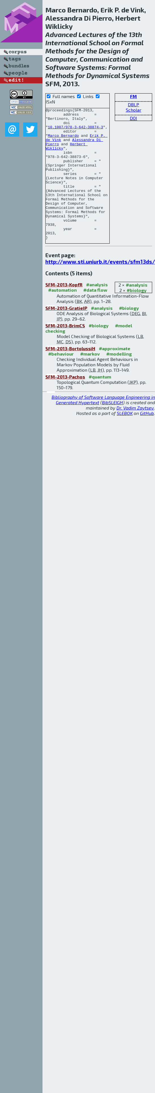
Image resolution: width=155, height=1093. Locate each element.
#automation (62, 316)
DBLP (133, 104)
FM (133, 96)
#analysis (136, 311)
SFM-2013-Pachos (65, 403)
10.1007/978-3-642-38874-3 (75, 131)
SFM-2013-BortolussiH (70, 374)
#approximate (114, 374)
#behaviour (61, 380)
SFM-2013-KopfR (63, 310)
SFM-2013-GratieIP (66, 334)
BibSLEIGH (112, 428)
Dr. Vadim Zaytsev (135, 434)
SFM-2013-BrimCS (65, 351)
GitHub (147, 439)
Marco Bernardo (63, 141)
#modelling (119, 380)
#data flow (95, 316)
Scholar (133, 109)
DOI (133, 118)
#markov (90, 380)
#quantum (100, 403)
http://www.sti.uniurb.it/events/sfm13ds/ (100, 288)
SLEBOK (125, 439)
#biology (136, 316)
